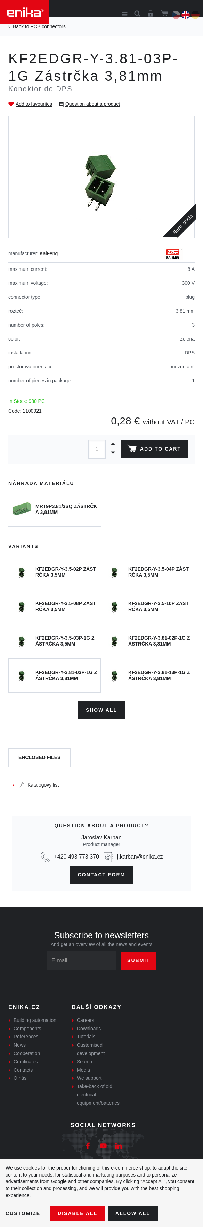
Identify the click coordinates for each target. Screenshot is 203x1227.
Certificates (26, 1061)
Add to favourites (34, 104)
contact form (101, 874)
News (20, 1045)
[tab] (39, 757)
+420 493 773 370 (76, 857)
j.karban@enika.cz (140, 857)
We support (89, 1078)
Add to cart (154, 450)
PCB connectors (47, 26)
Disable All (77, 1213)
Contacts (23, 1070)
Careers (85, 1020)
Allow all (132, 1213)
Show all (101, 710)
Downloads (89, 1028)
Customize (23, 1213)
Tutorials (86, 1036)
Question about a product (92, 104)
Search (84, 1061)
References (26, 1036)
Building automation (35, 1020)
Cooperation (27, 1053)
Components (27, 1028)
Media (83, 1070)
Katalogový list (39, 785)
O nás (20, 1078)
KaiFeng (49, 253)
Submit (138, 960)
